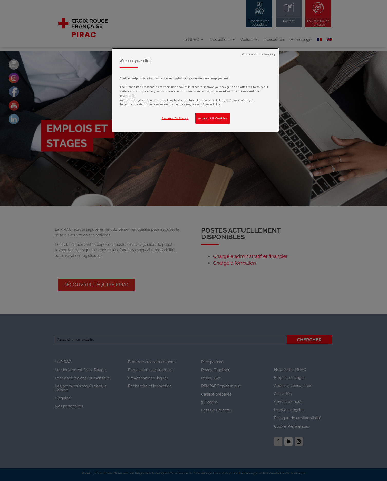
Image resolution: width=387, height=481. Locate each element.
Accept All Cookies (212, 118)
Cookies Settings (175, 118)
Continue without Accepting (258, 54)
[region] (195, 90)
